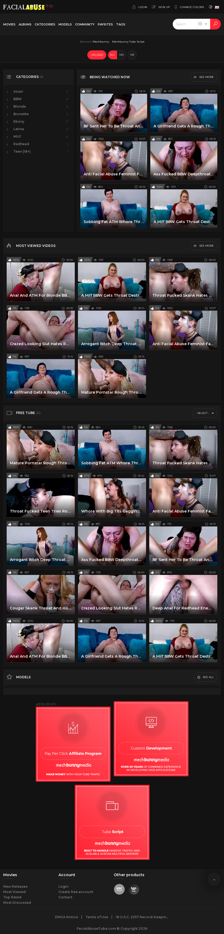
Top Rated (12, 897)
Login (63, 886)
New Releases (15, 886)
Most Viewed (14, 892)
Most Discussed (17, 903)
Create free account (75, 892)
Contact (65, 897)
